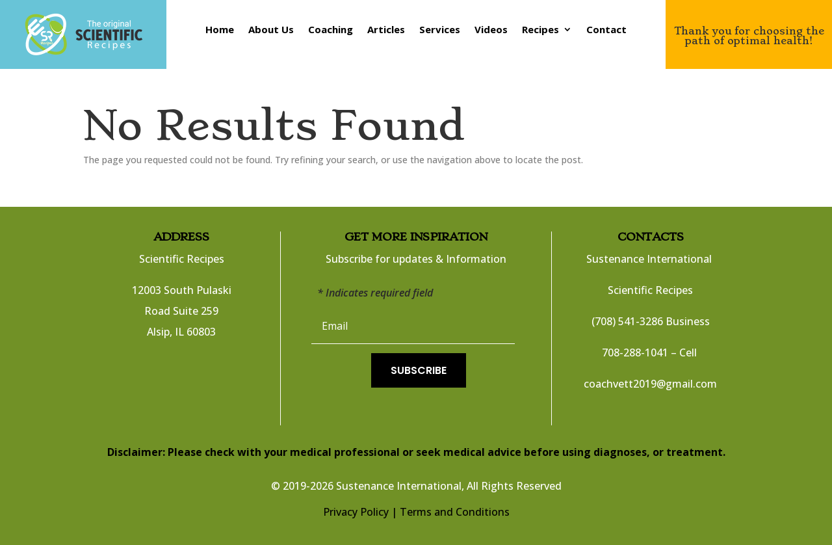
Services (439, 30)
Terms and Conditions (455, 512)
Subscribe (419, 370)
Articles (386, 30)
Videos (491, 30)
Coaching (330, 30)
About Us (271, 30)
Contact (606, 30)
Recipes (540, 30)
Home (219, 30)
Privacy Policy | (360, 512)
